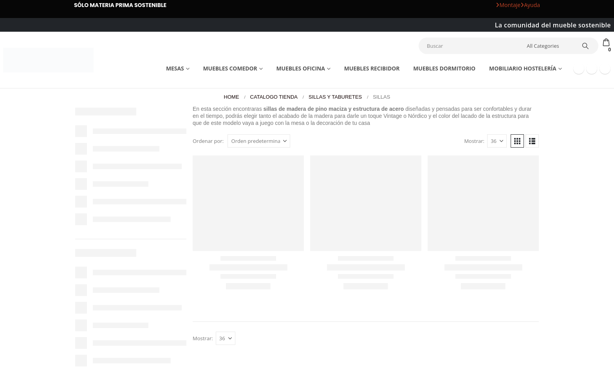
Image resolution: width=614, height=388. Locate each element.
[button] (517, 141)
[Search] (585, 46)
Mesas (175, 68)
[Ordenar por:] (259, 141)
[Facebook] (578, 68)
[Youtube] (591, 68)
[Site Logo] (48, 60)
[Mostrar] (497, 141)
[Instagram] (605, 68)
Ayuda (530, 5)
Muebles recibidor (372, 68)
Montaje (508, 5)
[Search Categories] (548, 46)
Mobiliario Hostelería (522, 68)
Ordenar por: (208, 141)
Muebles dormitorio (444, 68)
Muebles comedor (230, 68)
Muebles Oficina (300, 68)
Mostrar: (474, 141)
